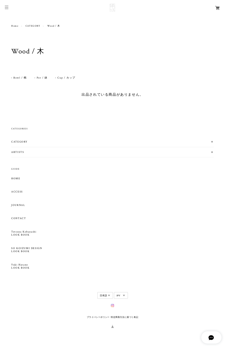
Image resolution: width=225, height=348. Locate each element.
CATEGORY (32, 25)
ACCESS (17, 191)
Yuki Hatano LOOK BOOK (20, 266)
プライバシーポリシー (98, 317)
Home (14, 25)
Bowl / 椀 (20, 77)
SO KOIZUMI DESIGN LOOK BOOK (26, 250)
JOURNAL (18, 205)
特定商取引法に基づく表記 (124, 317)
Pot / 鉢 (42, 77)
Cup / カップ (66, 77)
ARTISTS (17, 152)
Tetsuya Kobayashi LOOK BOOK (23, 233)
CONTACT (18, 218)
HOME (15, 178)
